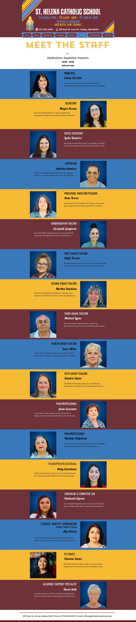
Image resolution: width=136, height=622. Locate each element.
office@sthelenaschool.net (97, 616)
